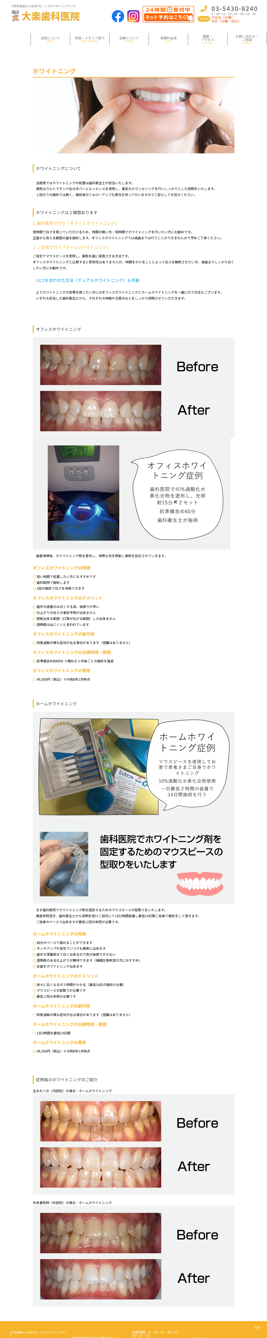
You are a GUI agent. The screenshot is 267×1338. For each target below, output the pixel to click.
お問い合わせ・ (247, 38)
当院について (50, 37)
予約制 (204, 18)
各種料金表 (168, 37)
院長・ (90, 37)
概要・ (207, 38)
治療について (129, 37)
